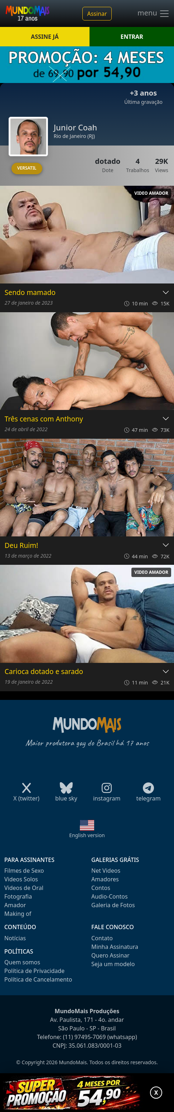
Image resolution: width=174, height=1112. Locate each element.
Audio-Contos (109, 896)
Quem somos (22, 962)
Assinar (97, 14)
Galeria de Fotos (113, 905)
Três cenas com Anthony (44, 419)
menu (153, 13)
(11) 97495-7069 (84, 1037)
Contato (102, 938)
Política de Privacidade (34, 971)
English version (87, 835)
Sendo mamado (30, 292)
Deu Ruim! (21, 545)
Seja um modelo (113, 964)
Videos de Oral (23, 888)
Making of (17, 914)
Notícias (15, 938)
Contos (100, 888)
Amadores (105, 879)
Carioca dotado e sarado (44, 671)
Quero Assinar (110, 955)
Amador (15, 905)
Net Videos (105, 871)
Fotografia (18, 896)
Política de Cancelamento (38, 979)
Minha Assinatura (114, 947)
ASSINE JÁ (44, 37)
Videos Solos (21, 879)
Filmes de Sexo (24, 871)
